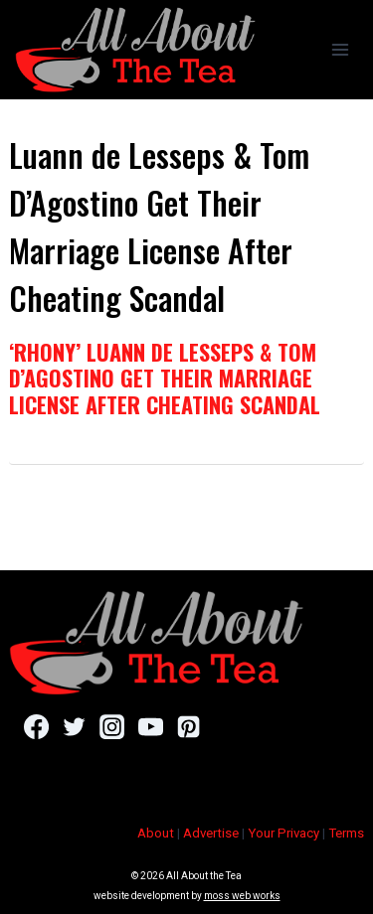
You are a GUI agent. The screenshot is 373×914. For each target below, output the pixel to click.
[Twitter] (74, 727)
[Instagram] (111, 727)
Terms (346, 833)
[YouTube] (150, 727)
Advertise (211, 833)
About (155, 833)
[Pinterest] (188, 727)
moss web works (242, 895)
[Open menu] (339, 49)
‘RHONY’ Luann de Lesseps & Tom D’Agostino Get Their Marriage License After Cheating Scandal (164, 378)
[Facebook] (36, 727)
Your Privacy (283, 833)
